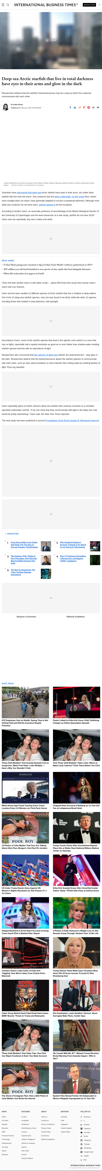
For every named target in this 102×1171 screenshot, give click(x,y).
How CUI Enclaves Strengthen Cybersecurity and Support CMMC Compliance (73, 558)
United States (65, 1132)
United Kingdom (66, 1128)
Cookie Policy (46, 1132)
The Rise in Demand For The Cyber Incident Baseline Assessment (23, 572)
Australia (64, 1117)
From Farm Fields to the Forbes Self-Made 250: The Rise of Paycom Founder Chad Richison (24, 544)
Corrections (45, 1136)
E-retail (24, 1117)
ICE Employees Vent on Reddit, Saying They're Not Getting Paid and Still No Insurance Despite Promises (25, 723)
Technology (6, 1139)
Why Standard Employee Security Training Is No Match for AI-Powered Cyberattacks (73, 544)
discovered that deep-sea (29, 192)
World (4, 1117)
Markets (4, 1124)
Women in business (28, 1143)
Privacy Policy (46, 1128)
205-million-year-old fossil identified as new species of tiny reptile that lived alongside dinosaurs (47, 269)
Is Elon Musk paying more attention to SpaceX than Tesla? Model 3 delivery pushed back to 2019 (48, 265)
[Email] (93, 107)
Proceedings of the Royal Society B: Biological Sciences (72, 420)
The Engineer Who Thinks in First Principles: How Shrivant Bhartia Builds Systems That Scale (24, 559)
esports (24, 1147)
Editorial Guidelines (76, 617)
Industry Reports (27, 1158)
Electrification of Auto (29, 1128)
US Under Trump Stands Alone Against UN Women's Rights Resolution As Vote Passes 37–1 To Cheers (24, 890)
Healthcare (25, 1124)
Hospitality (25, 1120)
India (62, 1120)
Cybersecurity (26, 1136)
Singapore (64, 1124)
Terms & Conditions (48, 1124)
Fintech (24, 1154)
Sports (4, 1151)
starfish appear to (47, 205)
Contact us (45, 1120)
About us (44, 1117)
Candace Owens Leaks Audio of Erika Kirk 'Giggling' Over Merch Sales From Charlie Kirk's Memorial (23, 973)
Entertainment (7, 1143)
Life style (5, 1147)
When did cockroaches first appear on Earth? (24, 274)
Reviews (5, 1154)
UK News (5, 1120)
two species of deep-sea (45, 355)
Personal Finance (8, 1136)
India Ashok (18, 104)
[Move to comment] (98, 107)
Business (5, 1128)
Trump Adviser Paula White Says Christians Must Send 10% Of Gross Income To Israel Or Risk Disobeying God (75, 973)
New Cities (25, 1151)
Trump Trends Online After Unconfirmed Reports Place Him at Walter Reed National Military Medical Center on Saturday (76, 848)
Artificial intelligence (28, 1139)
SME (3, 1132)
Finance (24, 1132)
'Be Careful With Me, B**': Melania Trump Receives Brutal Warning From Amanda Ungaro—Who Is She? (76, 1056)
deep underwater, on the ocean (69, 196)
